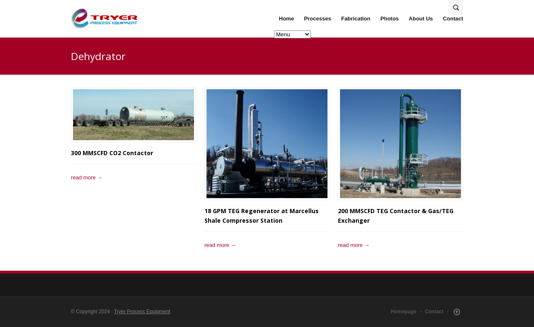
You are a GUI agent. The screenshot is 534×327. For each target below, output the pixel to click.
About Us (421, 18)
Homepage (403, 311)
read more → (87, 177)
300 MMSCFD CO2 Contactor (112, 153)
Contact (453, 18)
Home (286, 18)
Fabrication (355, 18)
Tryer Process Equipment (142, 311)
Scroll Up (457, 312)
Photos (389, 18)
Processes (317, 18)
